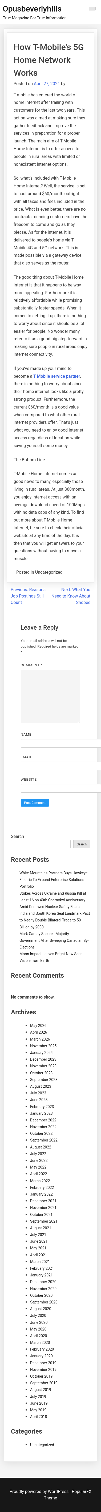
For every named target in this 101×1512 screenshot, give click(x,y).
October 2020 (41, 1295)
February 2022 (42, 1187)
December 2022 (43, 1120)
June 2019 (39, 1403)
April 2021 (38, 1255)
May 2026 (38, 1025)
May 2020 (38, 1329)
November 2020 (43, 1289)
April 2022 (38, 1174)
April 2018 (38, 1417)
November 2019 (43, 1369)
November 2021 (43, 1207)
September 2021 (44, 1221)
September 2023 (44, 1080)
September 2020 (44, 1302)
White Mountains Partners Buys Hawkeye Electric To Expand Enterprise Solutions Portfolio (53, 880)
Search (17, 836)
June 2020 (39, 1322)
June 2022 (39, 1160)
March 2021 (40, 1262)
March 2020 (40, 1342)
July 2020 (38, 1315)
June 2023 (39, 1100)
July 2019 (38, 1396)
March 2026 (40, 1039)
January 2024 (41, 1052)
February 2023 (42, 1107)
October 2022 (41, 1133)
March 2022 (40, 1181)
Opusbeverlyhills (32, 8)
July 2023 (38, 1093)
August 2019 (40, 1390)
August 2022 (40, 1147)
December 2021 (43, 1201)
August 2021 (40, 1228)
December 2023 (43, 1059)
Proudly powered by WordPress (40, 1491)
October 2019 (41, 1376)
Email (26, 757)
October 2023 (41, 1073)
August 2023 (40, 1086)
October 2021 (41, 1214)
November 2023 (43, 1066)
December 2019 (43, 1363)
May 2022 (38, 1167)
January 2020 (41, 1356)
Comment (32, 665)
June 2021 (39, 1241)
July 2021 (38, 1235)
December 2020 (43, 1282)
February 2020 (42, 1349)
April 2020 (38, 1336)
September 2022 (44, 1140)
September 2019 (44, 1383)
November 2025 (43, 1046)
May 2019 (38, 1410)
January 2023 (41, 1113)
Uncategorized (42, 1445)
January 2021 (41, 1275)
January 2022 (41, 1194)
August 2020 (40, 1309)
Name (26, 734)
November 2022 (43, 1127)
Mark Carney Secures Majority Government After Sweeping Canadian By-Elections (53, 940)
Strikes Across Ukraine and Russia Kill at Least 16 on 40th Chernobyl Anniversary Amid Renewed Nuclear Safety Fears (52, 900)
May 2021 (38, 1248)
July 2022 (38, 1154)
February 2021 (42, 1268)
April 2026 (38, 1032)
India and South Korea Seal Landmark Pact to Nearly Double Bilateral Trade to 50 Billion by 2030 (54, 920)
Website (29, 779)
